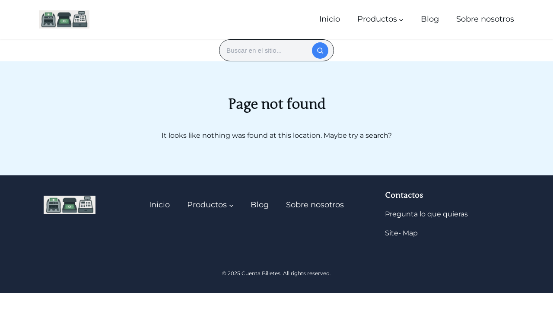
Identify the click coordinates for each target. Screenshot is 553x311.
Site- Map (401, 233)
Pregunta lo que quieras (426, 214)
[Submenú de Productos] (401, 19)
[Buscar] (320, 50)
